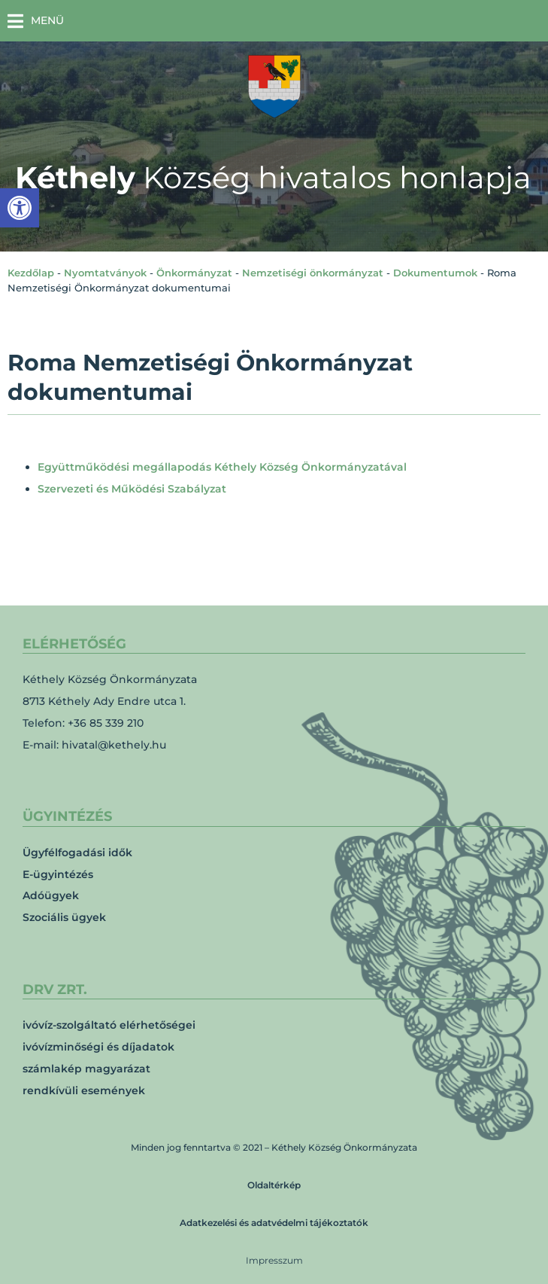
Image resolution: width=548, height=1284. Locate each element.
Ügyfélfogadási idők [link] (77, 852)
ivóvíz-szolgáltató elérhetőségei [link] (109, 1025)
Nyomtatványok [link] (105, 273)
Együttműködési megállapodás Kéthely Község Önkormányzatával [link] (222, 467)
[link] (19, 207)
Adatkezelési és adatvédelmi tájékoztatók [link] (274, 1222)
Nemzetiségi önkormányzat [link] (312, 273)
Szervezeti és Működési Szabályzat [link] (132, 489)
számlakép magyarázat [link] (86, 1068)
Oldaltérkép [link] (274, 1185)
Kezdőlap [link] (31, 273)
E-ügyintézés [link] (58, 874)
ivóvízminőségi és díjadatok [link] (98, 1047)
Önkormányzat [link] (194, 273)
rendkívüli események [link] (84, 1090)
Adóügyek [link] (51, 895)
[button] (36, 21)
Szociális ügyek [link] (64, 917)
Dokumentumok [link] (435, 273)
